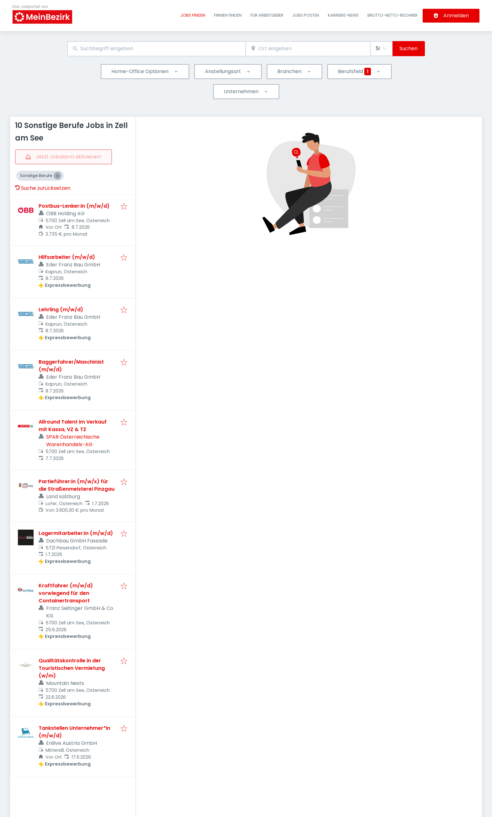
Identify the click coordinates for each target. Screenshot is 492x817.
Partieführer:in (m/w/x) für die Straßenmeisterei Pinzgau (77, 485)
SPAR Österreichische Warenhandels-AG (72, 440)
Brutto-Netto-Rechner (392, 15)
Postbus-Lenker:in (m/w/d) (74, 206)
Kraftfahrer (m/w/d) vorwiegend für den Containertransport (66, 593)
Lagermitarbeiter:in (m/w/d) (76, 533)
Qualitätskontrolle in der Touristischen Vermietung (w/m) (72, 668)
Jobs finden (192, 15)
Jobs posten (305, 15)
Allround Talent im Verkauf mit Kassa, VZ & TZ (73, 425)
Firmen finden (228, 15)
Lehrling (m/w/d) (61, 309)
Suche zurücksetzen (42, 188)
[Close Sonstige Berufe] (57, 175)
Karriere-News (343, 15)
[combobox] (156, 48)
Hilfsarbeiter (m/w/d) (67, 257)
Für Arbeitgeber (266, 15)
